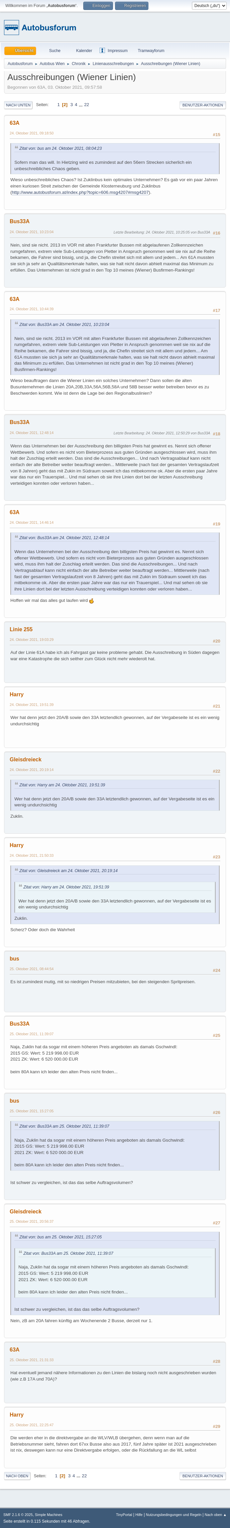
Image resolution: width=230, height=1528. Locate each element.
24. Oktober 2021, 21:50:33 (31, 855)
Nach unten (18, 105)
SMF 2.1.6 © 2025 (18, 1515)
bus (14, 959)
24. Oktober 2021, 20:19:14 (31, 770)
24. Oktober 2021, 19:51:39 (31, 705)
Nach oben (17, 1476)
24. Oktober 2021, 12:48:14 (31, 433)
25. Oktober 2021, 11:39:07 (31, 1034)
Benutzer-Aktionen (203, 105)
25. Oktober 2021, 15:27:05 (31, 1111)
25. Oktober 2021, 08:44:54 (31, 969)
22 (86, 104)
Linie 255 (21, 629)
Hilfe (139, 1515)
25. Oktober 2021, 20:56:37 (31, 1221)
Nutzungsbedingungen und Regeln (173, 1515)
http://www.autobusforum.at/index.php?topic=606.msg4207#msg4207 (80, 192)
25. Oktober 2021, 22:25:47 (31, 1425)
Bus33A (20, 221)
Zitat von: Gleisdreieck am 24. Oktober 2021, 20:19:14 (68, 870)
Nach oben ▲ (216, 1515)
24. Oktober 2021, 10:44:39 (31, 309)
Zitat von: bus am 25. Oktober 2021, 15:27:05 (60, 1237)
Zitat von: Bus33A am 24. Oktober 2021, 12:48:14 (64, 537)
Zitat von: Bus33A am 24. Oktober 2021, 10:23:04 (64, 324)
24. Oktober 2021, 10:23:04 (31, 232)
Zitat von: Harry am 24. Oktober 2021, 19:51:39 (62, 785)
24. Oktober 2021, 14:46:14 (31, 522)
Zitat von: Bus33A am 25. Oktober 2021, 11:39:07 (64, 1126)
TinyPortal (124, 1515)
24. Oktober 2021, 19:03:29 (31, 640)
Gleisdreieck (25, 759)
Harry (17, 694)
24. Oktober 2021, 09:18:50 (31, 133)
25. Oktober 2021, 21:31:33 (31, 1360)
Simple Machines (48, 1515)
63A (14, 123)
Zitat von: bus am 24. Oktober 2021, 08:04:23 (60, 148)
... (81, 104)
